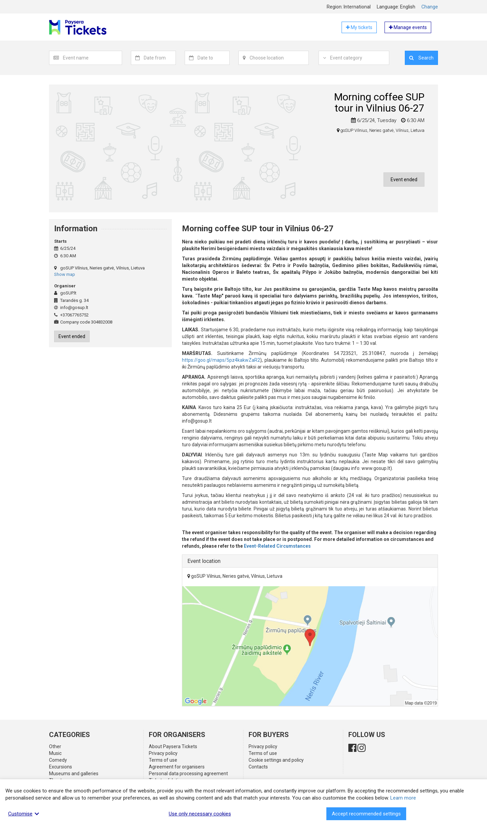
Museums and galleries (73, 773)
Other (55, 746)
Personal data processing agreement (188, 773)
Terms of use (163, 760)
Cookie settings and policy (276, 760)
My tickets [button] (359, 27)
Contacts (258, 766)
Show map (64, 274)
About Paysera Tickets (173, 746)
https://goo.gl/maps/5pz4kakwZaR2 (221, 360)
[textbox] (92, 57)
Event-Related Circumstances (277, 546)
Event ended (404, 179)
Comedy (58, 760)
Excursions (60, 766)
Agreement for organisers (177, 766)
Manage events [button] (408, 27)
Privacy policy (163, 753)
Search (421, 58)
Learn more (403, 798)
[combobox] (92, 58)
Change (429, 6)
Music (55, 753)
